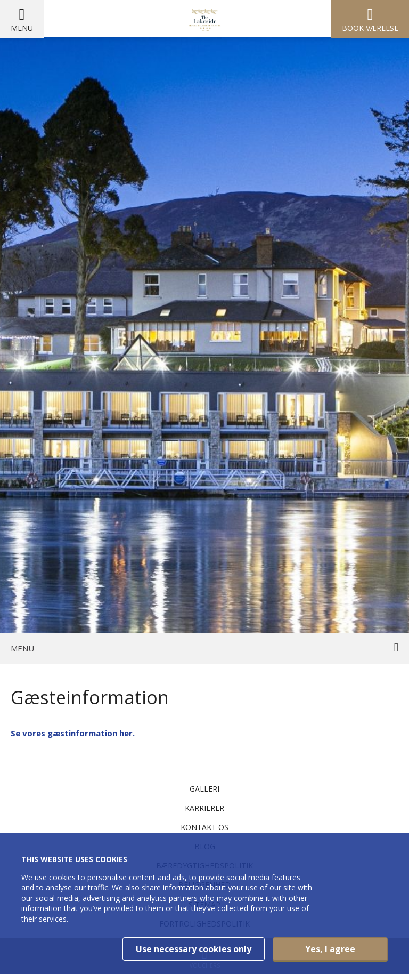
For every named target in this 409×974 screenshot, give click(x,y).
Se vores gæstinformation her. (73, 733)
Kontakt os (204, 827)
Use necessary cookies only (193, 949)
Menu (22, 28)
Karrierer (204, 808)
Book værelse (370, 28)
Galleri (204, 789)
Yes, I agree (330, 949)
